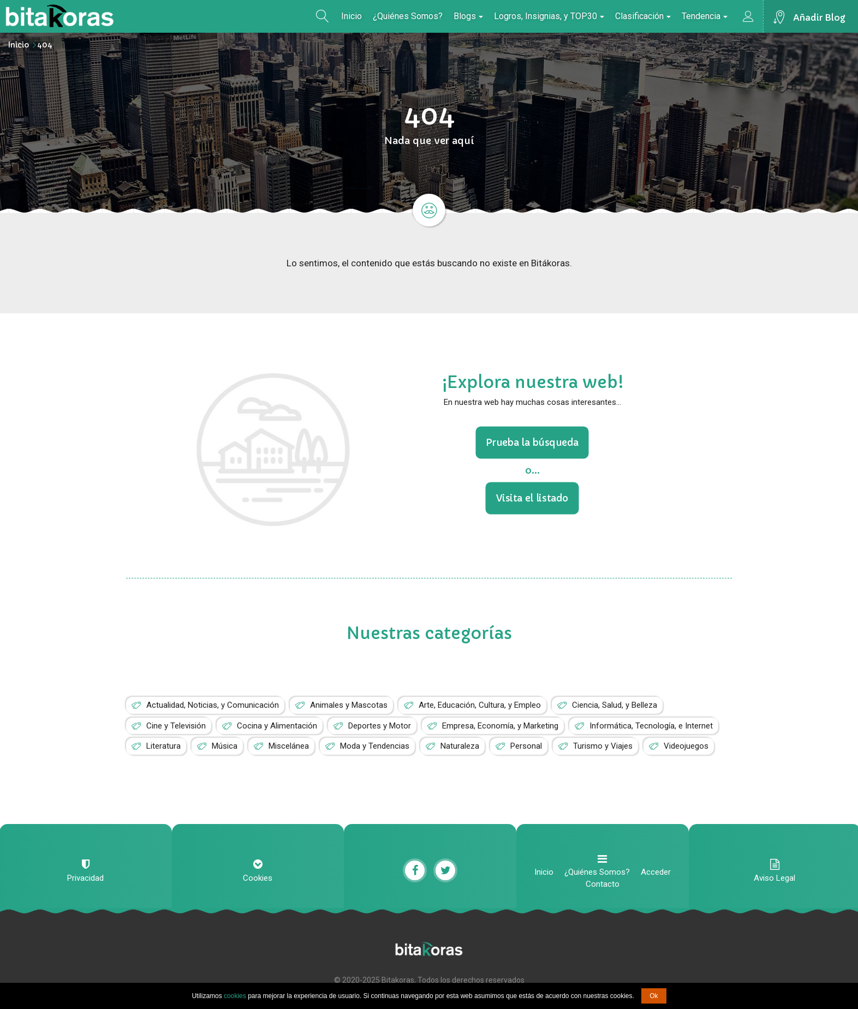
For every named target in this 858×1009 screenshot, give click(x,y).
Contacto (602, 884)
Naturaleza (459, 746)
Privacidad (85, 878)
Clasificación (643, 16)
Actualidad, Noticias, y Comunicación (212, 705)
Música (224, 746)
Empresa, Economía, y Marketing (500, 726)
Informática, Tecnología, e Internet (651, 726)
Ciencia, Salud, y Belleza (614, 705)
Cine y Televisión (176, 726)
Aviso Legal (774, 878)
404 (44, 45)
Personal (526, 746)
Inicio (351, 16)
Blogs (468, 16)
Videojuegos (686, 746)
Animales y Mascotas (349, 705)
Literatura (163, 746)
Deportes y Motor (379, 726)
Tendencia (705, 16)
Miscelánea (289, 746)
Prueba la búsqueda (532, 443)
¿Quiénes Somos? (408, 16)
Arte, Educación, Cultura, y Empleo (480, 705)
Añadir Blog (819, 17)
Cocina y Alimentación (277, 726)
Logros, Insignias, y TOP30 (549, 16)
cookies (235, 996)
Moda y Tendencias (374, 746)
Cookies (257, 878)
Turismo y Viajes (603, 746)
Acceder (656, 872)
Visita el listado (532, 498)
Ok (654, 996)
